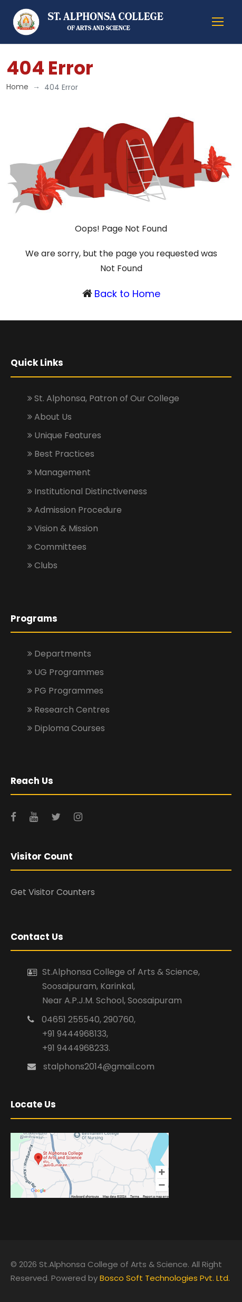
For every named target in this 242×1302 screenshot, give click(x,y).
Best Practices (60, 454)
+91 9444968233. (76, 1048)
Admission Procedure (74, 510)
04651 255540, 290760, (88, 1019)
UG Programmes (65, 672)
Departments (59, 654)
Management (59, 472)
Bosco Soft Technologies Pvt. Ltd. (165, 1277)
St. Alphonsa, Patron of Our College (103, 398)
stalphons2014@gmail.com (98, 1066)
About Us (49, 417)
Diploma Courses (66, 728)
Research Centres (68, 710)
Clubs (42, 565)
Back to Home (127, 293)
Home (17, 86)
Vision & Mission (62, 528)
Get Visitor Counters (53, 892)
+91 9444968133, (75, 1034)
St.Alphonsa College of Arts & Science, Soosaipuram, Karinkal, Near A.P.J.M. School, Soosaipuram (121, 986)
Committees (56, 547)
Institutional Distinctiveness (87, 491)
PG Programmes (65, 691)
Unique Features (64, 435)
